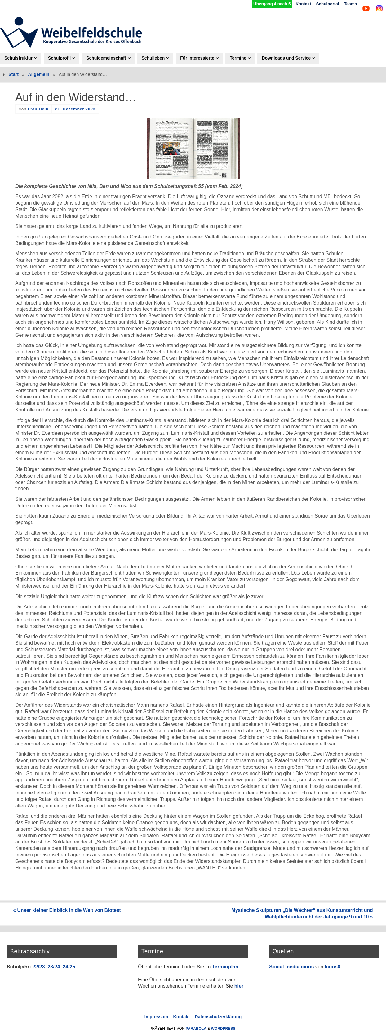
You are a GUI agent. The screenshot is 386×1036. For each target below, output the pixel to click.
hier (238, 986)
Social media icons (291, 967)
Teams (349, 4)
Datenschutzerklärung (218, 1017)
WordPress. (224, 1029)
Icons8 (332, 967)
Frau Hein (38, 109)
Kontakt (299, 4)
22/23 (38, 967)
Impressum (156, 1017)
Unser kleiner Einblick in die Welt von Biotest (70, 910)
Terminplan (225, 967)
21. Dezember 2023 (75, 109)
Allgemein (38, 74)
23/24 (53, 967)
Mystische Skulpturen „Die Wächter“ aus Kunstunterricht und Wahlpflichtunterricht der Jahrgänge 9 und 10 (298, 914)
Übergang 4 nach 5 (266, 4)
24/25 (69, 967)
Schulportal (325, 4)
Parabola (196, 1029)
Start (13, 74)
